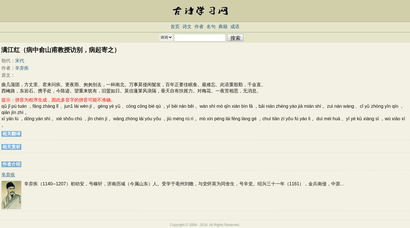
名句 (211, 26)
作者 (199, 26)
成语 (234, 26)
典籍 (222, 26)
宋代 (19, 60)
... (342, 183)
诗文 (187, 26)
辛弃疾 (22, 68)
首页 (175, 26)
